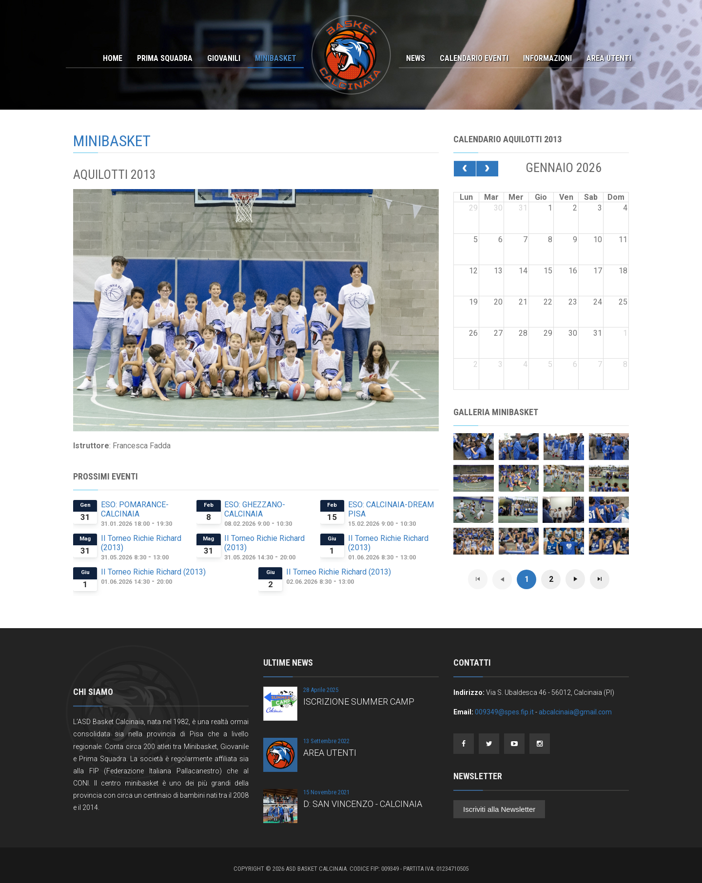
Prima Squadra (165, 58)
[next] (487, 168)
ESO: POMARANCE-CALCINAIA (135, 509)
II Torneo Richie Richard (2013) (141, 543)
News (415, 58)
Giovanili (223, 58)
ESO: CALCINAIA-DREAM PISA (391, 509)
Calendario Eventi (474, 58)
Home (112, 58)
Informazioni (547, 58)
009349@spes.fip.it (504, 712)
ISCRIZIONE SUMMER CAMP (358, 701)
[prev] (464, 168)
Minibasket (275, 58)
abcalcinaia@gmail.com (575, 712)
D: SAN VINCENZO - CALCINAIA (362, 804)
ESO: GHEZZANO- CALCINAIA (254, 509)
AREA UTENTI (329, 753)
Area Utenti (608, 58)
